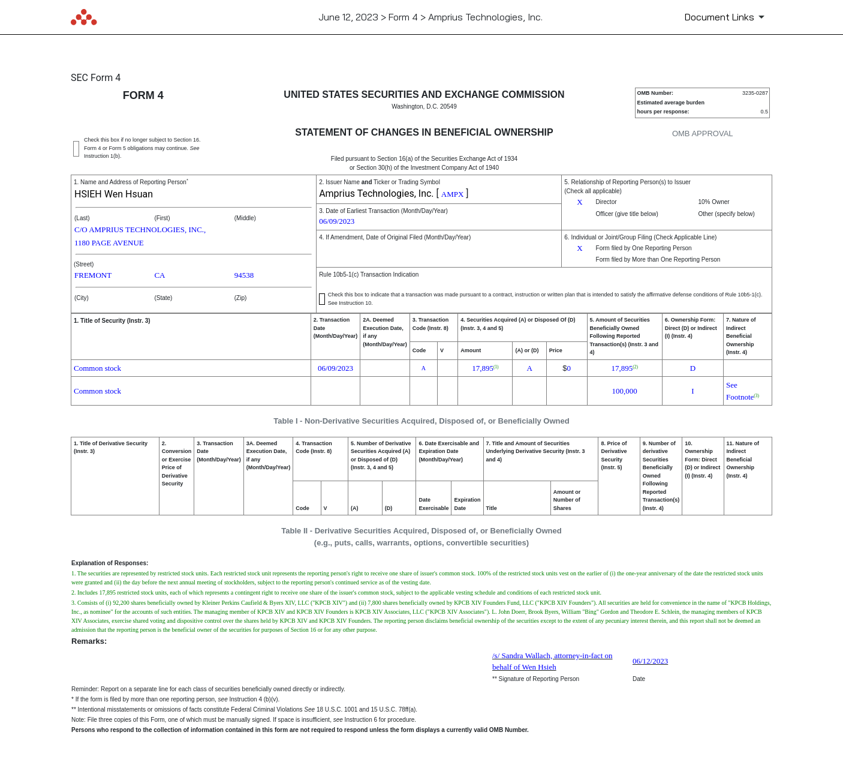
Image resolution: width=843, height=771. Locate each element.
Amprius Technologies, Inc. (376, 193)
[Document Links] (726, 16)
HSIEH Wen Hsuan (113, 194)
